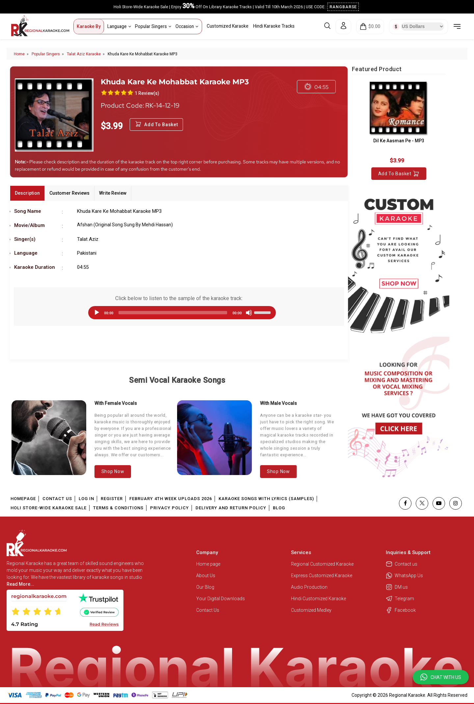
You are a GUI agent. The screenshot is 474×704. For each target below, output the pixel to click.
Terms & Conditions (118, 507)
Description (27, 193)
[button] (441, 677)
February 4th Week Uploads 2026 (170, 498)
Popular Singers (153, 26)
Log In (86, 498)
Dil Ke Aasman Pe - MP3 (398, 140)
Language (119, 26)
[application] (178, 312)
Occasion (186, 26)
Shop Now (112, 471)
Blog (279, 507)
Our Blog (205, 587)
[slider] (172, 312)
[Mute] (249, 312)
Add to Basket (398, 173)
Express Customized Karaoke (322, 575)
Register (112, 498)
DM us (397, 587)
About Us (205, 575)
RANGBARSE (343, 6)
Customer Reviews (69, 193)
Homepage (23, 498)
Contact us (401, 564)
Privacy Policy (169, 507)
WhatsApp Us (404, 575)
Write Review (112, 193)
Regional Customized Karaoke (323, 564)
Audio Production (309, 587)
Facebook (401, 610)
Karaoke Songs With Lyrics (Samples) (266, 498)
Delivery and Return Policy (231, 507)
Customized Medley (311, 610)
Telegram (400, 598)
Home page (208, 564)
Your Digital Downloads (220, 598)
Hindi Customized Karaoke (319, 598)
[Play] (96, 312)
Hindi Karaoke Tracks (274, 26)
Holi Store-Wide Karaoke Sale (49, 507)
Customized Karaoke (228, 26)
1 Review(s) (147, 93)
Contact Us (57, 498)
